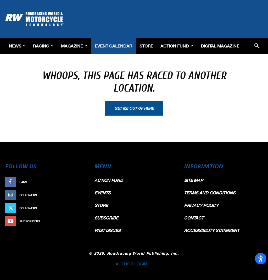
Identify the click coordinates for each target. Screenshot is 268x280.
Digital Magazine (220, 45)
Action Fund (176, 45)
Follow (78, 195)
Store (146, 45)
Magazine (74, 45)
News (17, 45)
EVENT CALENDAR (113, 45)
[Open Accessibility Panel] (260, 258)
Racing (43, 45)
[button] (256, 46)
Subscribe (75, 221)
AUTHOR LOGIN (131, 263)
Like (81, 182)
